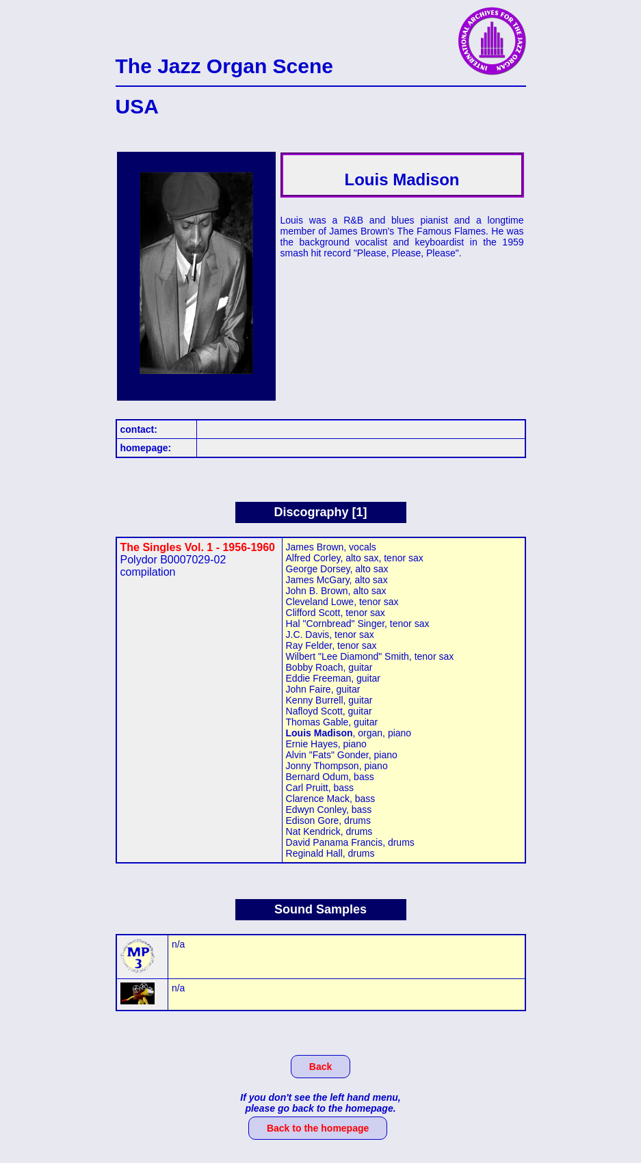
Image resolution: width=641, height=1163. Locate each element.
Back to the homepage (318, 1128)
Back (320, 1066)
